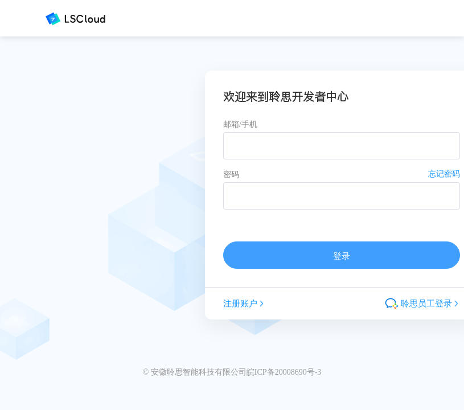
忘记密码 (444, 173)
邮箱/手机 (240, 124)
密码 (231, 174)
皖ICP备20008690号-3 (284, 372)
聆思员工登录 (422, 303)
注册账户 (244, 303)
